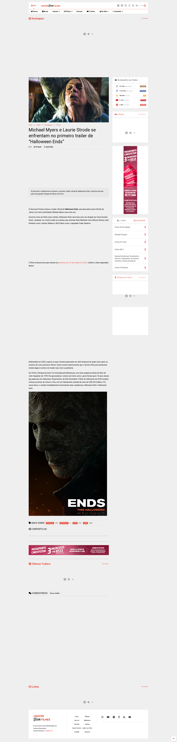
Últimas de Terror (123, 277)
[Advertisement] (88, 57)
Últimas (119, 114)
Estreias (76, 724)
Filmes (68, 11)
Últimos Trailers (40, 563)
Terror (58, 125)
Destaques (36, 18)
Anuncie (87, 732)
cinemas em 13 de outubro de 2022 (73, 263)
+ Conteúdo (118, 11)
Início (30, 125)
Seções (56, 11)
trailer (38, 125)
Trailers (91, 11)
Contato (76, 732)
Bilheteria (87, 720)
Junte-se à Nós (87, 728)
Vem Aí (76, 720)
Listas (34, 686)
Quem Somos (76, 728)
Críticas (87, 724)
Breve (45, 11)
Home (34, 11)
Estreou (79, 11)
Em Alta (104, 11)
